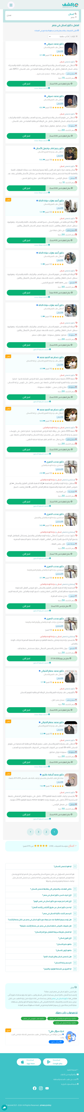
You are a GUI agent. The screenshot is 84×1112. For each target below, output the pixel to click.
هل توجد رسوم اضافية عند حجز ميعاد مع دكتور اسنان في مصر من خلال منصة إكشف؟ (39, 919)
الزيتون (73, 596)
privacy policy (45, 1105)
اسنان (62, 62)
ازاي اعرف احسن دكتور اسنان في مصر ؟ (56, 895)
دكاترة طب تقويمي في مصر (33, 1018)
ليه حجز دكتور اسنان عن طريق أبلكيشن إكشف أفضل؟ (51, 907)
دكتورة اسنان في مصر (60, 998)
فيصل (73, 178)
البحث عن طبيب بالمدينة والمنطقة (66, 1079)
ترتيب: (72, 36)
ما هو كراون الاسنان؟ (63, 950)
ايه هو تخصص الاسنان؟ (62, 866)
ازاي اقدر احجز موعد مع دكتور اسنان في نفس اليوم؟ (52, 901)
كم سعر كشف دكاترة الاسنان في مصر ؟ (56, 913)
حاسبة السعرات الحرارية (70, 1084)
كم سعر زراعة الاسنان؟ (62, 963)
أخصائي (60, 51)
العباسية (72, 491)
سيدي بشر (72, 74)
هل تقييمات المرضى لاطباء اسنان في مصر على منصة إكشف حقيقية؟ (45, 926)
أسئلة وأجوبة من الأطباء (70, 1075)
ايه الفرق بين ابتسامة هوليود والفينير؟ (57, 969)
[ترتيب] (59, 36)
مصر (42, 15)
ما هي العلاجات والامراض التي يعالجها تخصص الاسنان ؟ (50, 889)
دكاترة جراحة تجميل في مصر (65, 1023)
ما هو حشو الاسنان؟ (64, 944)
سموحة (73, 126)
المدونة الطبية (73, 1070)
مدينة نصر (72, 544)
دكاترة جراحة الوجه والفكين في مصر (63, 1018)
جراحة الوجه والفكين (50, 427)
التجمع (73, 283)
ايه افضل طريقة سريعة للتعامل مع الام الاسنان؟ (53, 932)
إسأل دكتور (56, 1042)
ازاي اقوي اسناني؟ (64, 938)
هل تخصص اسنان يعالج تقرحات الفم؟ (57, 956)
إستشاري (59, 469)
